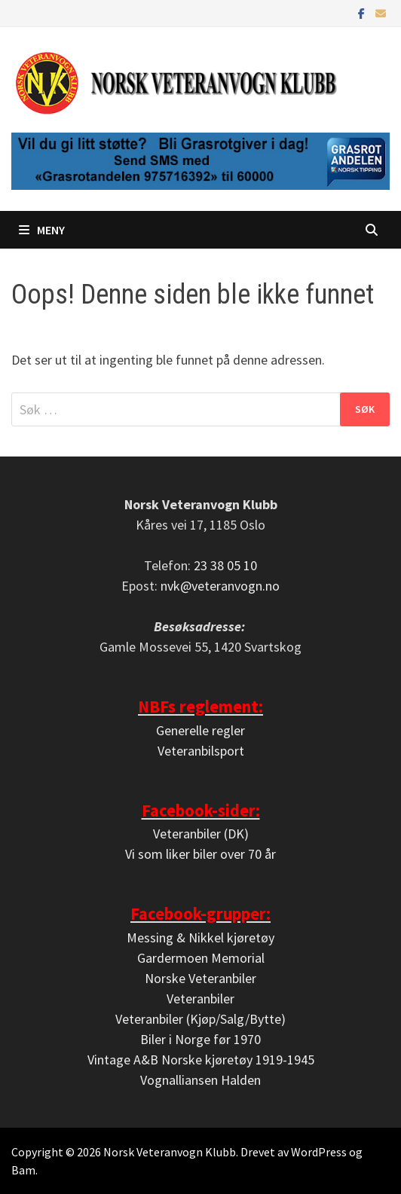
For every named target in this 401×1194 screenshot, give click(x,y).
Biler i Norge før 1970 (200, 1039)
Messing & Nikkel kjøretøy (200, 937)
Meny (42, 229)
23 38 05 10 (225, 565)
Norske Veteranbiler (200, 978)
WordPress (319, 1151)
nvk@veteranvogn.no (220, 585)
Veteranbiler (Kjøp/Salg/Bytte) (200, 1019)
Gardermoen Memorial (201, 957)
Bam (23, 1169)
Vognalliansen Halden (200, 1080)
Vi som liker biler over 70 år (200, 854)
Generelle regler (200, 730)
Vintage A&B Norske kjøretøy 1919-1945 (200, 1059)
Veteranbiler (200, 998)
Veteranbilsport (201, 750)
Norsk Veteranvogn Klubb (169, 1151)
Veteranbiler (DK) (201, 833)
